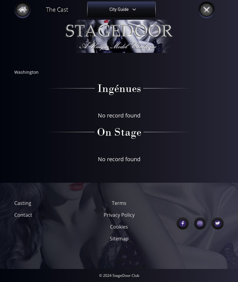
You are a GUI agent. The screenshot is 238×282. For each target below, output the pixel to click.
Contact (23, 215)
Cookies (119, 226)
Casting (22, 203)
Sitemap (119, 238)
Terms (119, 203)
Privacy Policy (119, 215)
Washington (26, 72)
